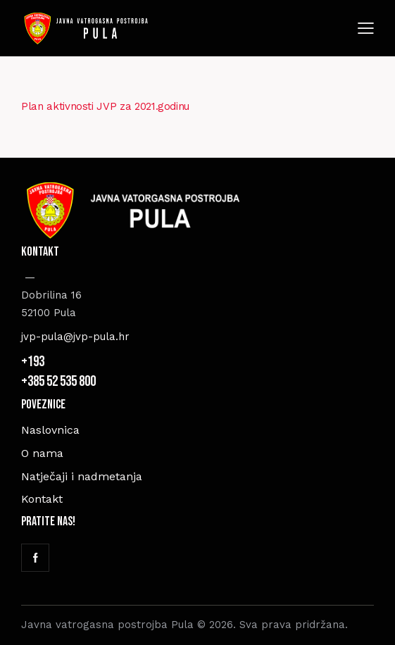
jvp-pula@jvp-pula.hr (75, 336)
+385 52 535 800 (59, 381)
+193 (33, 361)
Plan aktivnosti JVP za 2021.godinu (105, 106)
